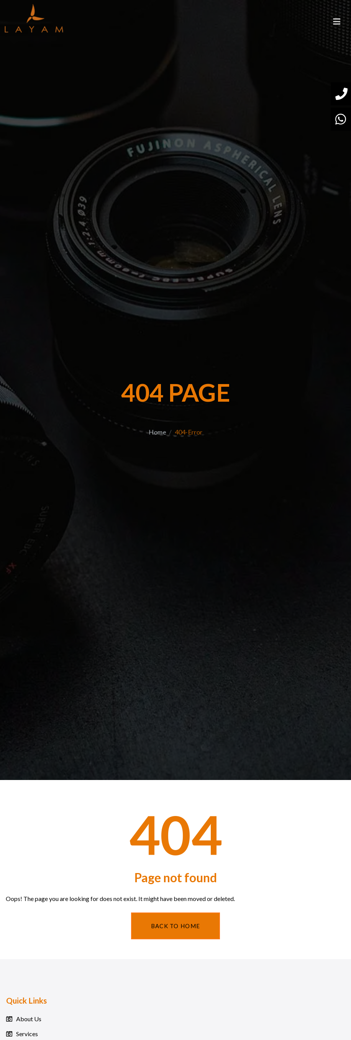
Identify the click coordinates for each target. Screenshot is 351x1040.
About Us (28, 1018)
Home (155, 448)
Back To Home (175, 925)
